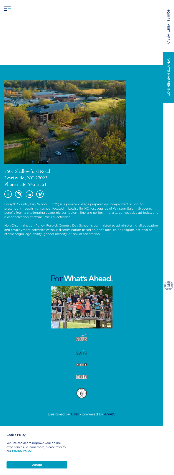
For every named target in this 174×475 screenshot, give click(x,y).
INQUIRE (168, 15)
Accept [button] (37, 465)
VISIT (168, 28)
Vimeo (40, 194)
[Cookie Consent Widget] (37, 450)
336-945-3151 (33, 185)
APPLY (168, 39)
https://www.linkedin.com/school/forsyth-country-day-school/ (29, 194)
